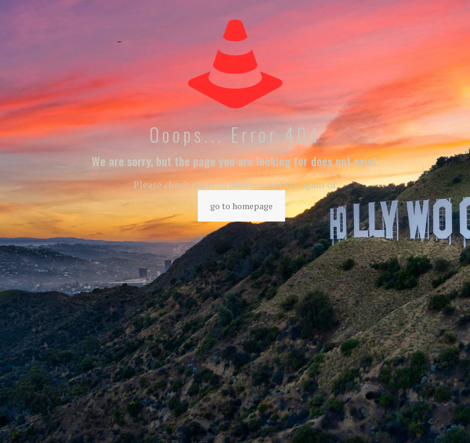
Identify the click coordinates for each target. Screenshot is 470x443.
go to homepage (241, 206)
